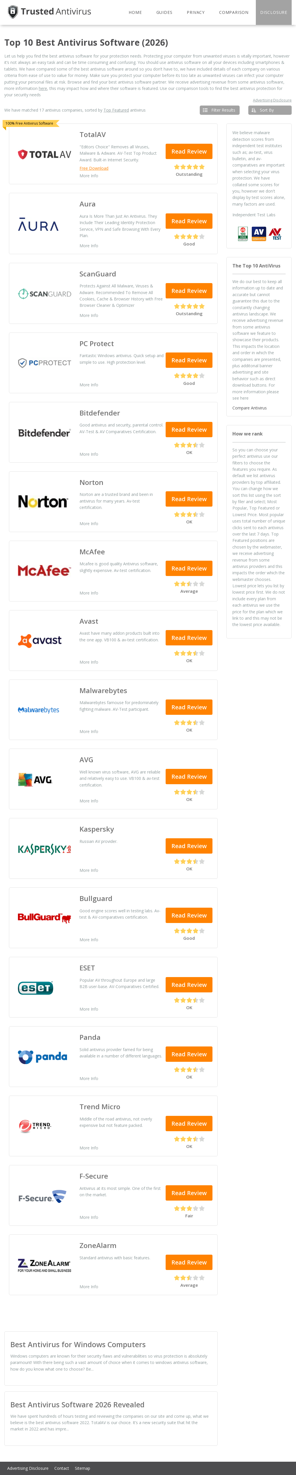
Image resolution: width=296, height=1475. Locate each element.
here (43, 88)
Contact (61, 1468)
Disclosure (273, 12)
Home (135, 12)
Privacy (196, 12)
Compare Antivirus (249, 408)
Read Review (189, 151)
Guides (164, 12)
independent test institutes (257, 145)
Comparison (234, 12)
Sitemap (82, 1468)
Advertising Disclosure (272, 100)
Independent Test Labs (253, 214)
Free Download (93, 168)
